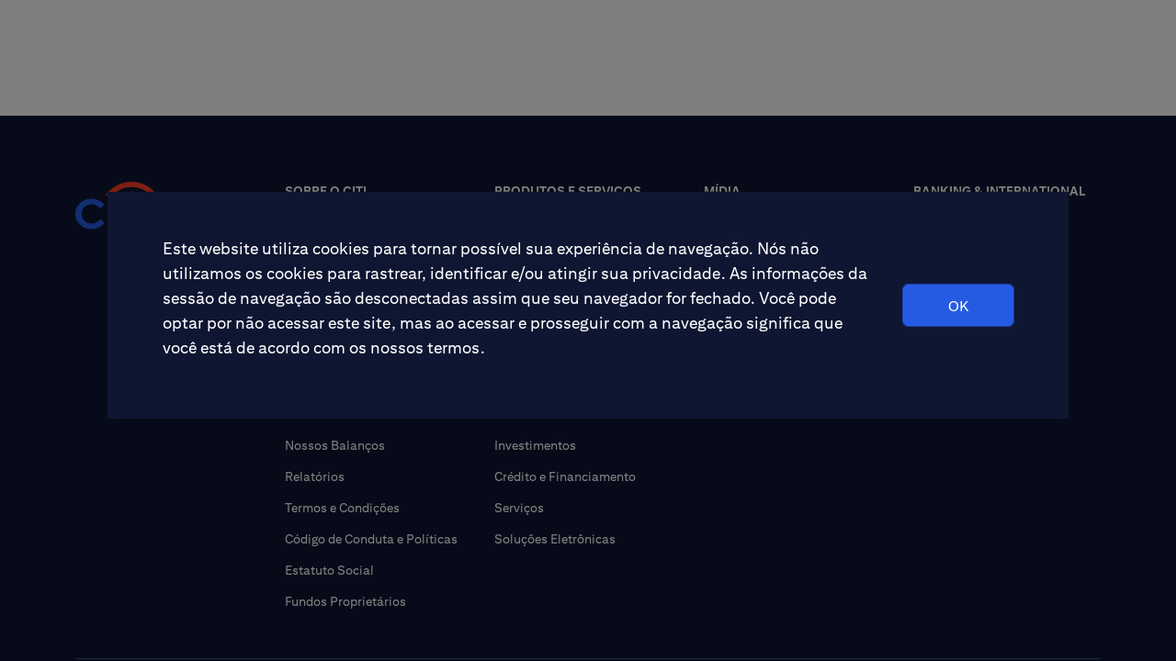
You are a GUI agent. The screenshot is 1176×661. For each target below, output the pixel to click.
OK (958, 306)
